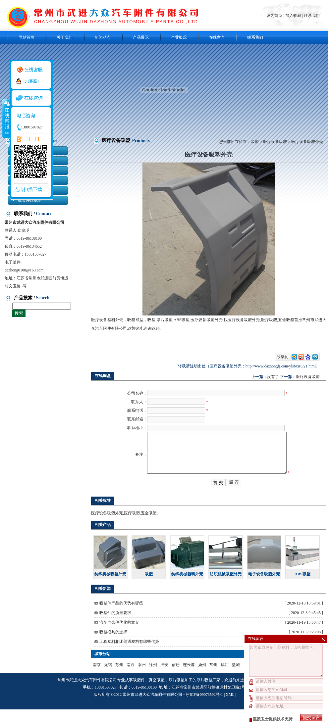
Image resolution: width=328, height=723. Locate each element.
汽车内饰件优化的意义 (119, 636)
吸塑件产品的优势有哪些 (121, 616)
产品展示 (141, 37)
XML (230, 708)
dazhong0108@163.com (24, 270)
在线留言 (217, 37)
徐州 (153, 678)
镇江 (225, 678)
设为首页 (274, 15)
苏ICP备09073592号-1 (204, 708)
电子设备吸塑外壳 (264, 587)
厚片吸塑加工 (180, 693)
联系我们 (312, 15)
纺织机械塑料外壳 (187, 587)
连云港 (189, 678)
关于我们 (65, 37)
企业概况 (179, 37)
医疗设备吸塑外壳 (107, 526)
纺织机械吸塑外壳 (110, 587)
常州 (213, 678)
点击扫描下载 (28, 189)
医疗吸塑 (132, 526)
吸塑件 (139, 693)
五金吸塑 (149, 526)
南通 (131, 678)
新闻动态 (103, 37)
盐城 (236, 678)
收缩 (5, 118)
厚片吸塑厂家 (208, 693)
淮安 (164, 678)
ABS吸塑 (302, 587)
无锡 (108, 678)
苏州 (119, 678)
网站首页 (26, 37)
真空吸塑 (157, 693)
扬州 (202, 678)
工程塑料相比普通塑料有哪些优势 (129, 655)
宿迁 (176, 678)
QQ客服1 (31, 81)
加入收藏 (293, 15)
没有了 (273, 376)
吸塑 (255, 141)
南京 (97, 678)
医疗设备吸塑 (275, 141)
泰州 (142, 678)
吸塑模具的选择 (113, 645)
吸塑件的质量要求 (115, 626)
